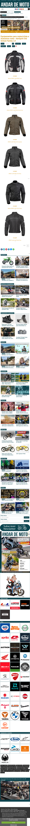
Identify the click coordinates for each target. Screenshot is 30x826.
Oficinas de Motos (12, 768)
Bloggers (23, 771)
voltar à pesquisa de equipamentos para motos (9, 18)
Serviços (2, 772)
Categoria (3, 46)
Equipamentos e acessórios (7, 313)
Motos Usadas (4, 765)
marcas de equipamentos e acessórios (7, 13)
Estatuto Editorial (14, 809)
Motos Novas (19, 765)
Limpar (2, 43)
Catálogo (16, 31)
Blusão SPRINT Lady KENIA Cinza (15, 78)
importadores (16, 13)
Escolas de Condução (9, 771)
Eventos (3, 487)
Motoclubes (17, 771)
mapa (8, 15)
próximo (19, 18)
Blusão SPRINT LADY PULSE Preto (15, 208)
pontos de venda (17, 12)
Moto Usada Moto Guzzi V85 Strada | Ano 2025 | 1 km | (15, 789)
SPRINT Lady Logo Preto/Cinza (15, 240)
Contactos (22, 31)
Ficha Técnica (7, 809)
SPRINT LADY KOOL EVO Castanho (15, 142)
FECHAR (13, 822)
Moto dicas (4, 458)
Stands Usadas (4, 768)
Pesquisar (26, 517)
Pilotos (27, 771)
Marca (24, 43)
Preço (9, 46)
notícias (21, 13)
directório (4, 15)
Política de (13, 824)
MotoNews (4, 254)
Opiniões (3, 342)
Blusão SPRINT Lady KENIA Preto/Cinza (15, 110)
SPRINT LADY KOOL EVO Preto (15, 173)
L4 (13, 46)
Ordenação (18, 43)
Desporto (3, 400)
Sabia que (3, 429)
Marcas (12, 31)
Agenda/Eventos (11, 765)
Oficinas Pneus (20, 768)
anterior (26, 17)
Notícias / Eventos (5, 31)
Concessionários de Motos (23, 766)
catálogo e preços (10, 12)
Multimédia (4, 371)
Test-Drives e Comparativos (7, 284)
